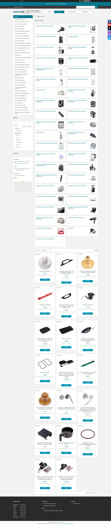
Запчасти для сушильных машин (21, 107)
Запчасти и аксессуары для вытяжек (76, 175)
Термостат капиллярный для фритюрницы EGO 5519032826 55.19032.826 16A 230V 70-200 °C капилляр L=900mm (87, 410)
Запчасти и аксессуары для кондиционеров (78, 196)
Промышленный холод (73, 36)
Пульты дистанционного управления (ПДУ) (46, 111)
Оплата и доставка (71, 11)
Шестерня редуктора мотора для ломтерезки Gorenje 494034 (88, 272)
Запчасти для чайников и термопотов (22, 67)
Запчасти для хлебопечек (20, 50)
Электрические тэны (40, 90)
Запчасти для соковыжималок (21, 71)
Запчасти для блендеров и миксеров (22, 31)
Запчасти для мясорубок (20, 28)
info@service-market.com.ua (22, 163)
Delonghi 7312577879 (87, 304)
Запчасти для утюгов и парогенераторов (23, 57)
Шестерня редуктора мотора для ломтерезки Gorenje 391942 (45, 408)
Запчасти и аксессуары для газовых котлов (78, 79)
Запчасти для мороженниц (20, 95)
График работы (85, 11)
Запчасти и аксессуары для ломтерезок (45, 185)
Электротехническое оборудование (44, 228)
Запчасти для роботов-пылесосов (21, 110)
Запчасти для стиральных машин (21, 21)
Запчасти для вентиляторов (20, 100)
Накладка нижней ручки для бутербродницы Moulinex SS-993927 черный (66, 273)
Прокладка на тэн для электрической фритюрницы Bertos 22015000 (88, 444)
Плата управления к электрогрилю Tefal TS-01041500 (87, 373)
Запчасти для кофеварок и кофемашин (22, 43)
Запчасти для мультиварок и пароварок (23, 45)
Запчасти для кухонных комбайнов (22, 36)
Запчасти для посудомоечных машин (22, 52)
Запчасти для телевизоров (20, 105)
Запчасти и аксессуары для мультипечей (45, 239)
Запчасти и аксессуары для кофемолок (77, 185)
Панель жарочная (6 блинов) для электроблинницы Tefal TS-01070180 (45, 340)
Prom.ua (61, 522)
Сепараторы (70, 228)
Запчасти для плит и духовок (20, 33)
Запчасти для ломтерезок (20, 85)
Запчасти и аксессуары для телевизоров (45, 207)
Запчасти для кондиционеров (21, 98)
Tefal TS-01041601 (66, 338)
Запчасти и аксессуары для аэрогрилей (77, 143)
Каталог (59, 11)
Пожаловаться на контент (55, 523)
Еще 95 (17, 147)
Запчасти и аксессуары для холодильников (46, 36)
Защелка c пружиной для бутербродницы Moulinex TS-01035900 (88, 340)
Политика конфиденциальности (67, 523)
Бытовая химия (39, 132)
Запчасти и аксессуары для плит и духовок (46, 58)
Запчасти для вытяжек (19, 77)
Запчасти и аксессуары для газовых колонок (78, 68)
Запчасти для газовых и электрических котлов (22, 113)
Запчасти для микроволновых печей (22, 38)
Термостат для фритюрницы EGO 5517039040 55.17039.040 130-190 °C (66, 409)
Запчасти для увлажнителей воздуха (22, 64)
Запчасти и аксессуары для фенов (76, 217)
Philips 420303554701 (45, 271)
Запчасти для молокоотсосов (20, 82)
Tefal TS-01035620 (44, 372)
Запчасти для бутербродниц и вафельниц (21, 88)
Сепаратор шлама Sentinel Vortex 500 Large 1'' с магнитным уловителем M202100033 (66, 478)
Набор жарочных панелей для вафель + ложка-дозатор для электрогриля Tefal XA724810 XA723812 (66, 374)
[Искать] (96, 7)
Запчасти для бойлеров (19, 40)
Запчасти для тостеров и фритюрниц (22, 93)
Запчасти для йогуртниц (19, 60)
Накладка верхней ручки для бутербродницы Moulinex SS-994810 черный (66, 306)
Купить (44, 279)
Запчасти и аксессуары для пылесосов (45, 26)
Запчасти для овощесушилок (20, 91)
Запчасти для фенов (19, 102)
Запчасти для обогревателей (20, 69)
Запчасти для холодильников (21, 24)
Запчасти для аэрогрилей (20, 62)
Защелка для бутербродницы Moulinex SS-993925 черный (45, 443)
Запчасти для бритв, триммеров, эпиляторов (21, 75)
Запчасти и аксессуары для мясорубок (45, 47)
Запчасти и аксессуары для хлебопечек (77, 111)
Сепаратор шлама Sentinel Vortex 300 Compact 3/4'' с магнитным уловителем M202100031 (44, 478)
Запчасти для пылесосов (20, 19)
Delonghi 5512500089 (45, 304)
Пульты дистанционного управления (22, 48)
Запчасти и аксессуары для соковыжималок (78, 164)
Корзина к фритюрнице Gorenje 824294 (66, 443)
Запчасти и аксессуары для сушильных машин (46, 143)
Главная (49, 11)
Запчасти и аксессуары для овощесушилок (46, 196)
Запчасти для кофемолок (20, 80)
